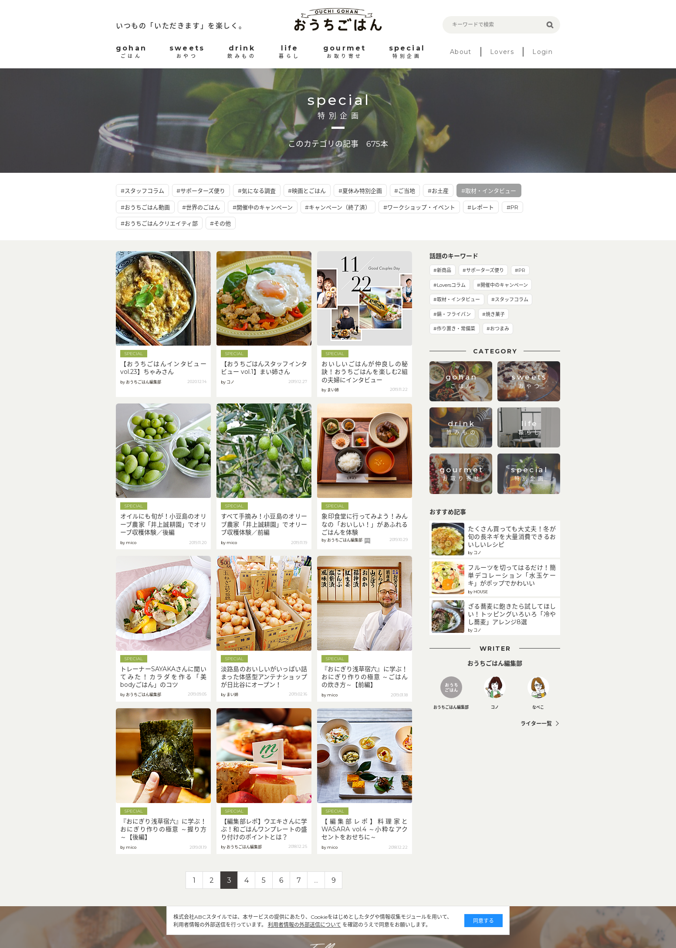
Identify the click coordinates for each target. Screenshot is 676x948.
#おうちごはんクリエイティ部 (159, 223)
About (461, 52)
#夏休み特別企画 (360, 190)
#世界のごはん (201, 207)
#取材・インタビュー (488, 190)
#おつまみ (498, 329)
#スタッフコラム (142, 190)
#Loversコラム (449, 285)
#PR (512, 207)
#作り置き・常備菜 (454, 329)
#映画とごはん (307, 190)
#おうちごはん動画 (145, 207)
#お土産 (438, 190)
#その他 (220, 223)
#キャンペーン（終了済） (338, 207)
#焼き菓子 (493, 314)
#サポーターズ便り (200, 190)
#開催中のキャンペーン (263, 207)
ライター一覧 (536, 723)
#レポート (480, 207)
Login (542, 52)
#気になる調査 (257, 190)
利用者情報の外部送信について (296, 924)
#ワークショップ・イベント (419, 207)
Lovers (502, 52)
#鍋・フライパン (452, 314)
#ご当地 (404, 190)
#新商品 (442, 270)
